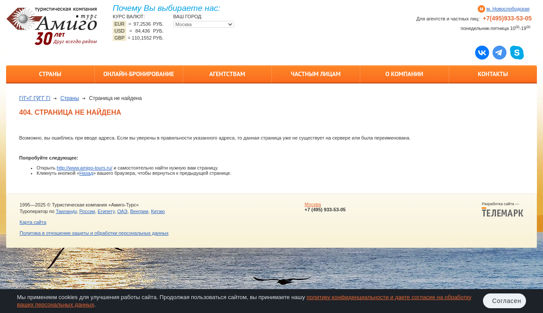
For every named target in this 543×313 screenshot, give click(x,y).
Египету (106, 211)
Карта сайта (33, 222)
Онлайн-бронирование (138, 74)
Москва (313, 204)
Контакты (493, 74)
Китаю (158, 211)
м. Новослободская (508, 8)
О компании (404, 74)
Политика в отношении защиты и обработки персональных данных (94, 233)
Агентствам (227, 74)
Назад (87, 173)
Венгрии (139, 211)
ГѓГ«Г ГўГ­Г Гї (34, 98)
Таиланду (66, 211)
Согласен (506, 300)
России (87, 211)
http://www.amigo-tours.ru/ (84, 167)
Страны (50, 74)
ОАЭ (122, 211)
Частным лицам (316, 74)
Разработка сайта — (502, 209)
